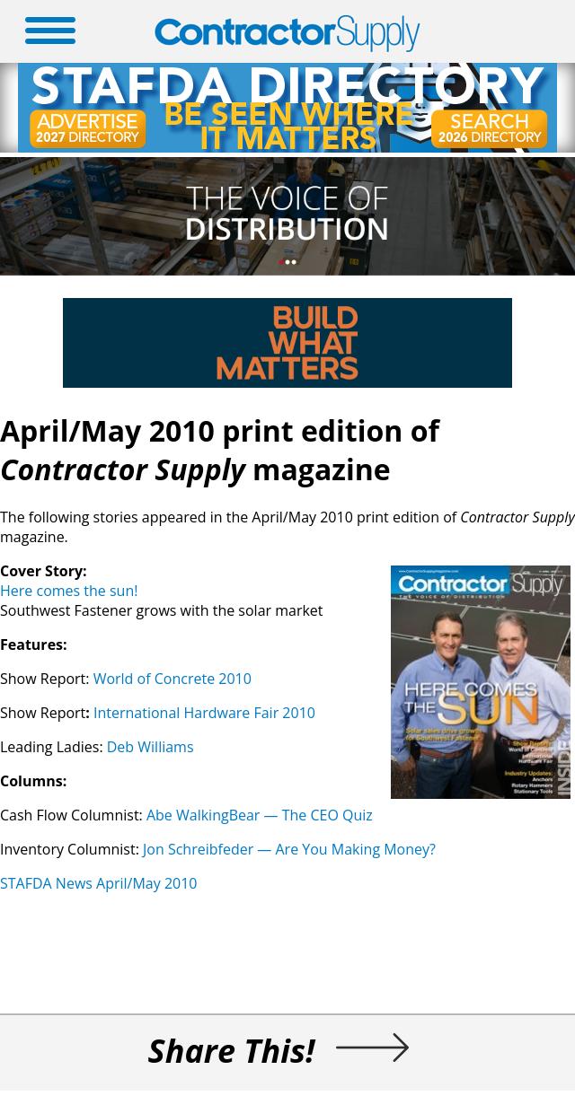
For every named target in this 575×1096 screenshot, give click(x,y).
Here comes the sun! (68, 591)
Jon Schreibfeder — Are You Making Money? (289, 849)
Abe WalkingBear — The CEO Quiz (259, 815)
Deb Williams (150, 747)
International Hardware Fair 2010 (206, 713)
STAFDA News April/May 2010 (99, 883)
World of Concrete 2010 (172, 678)
